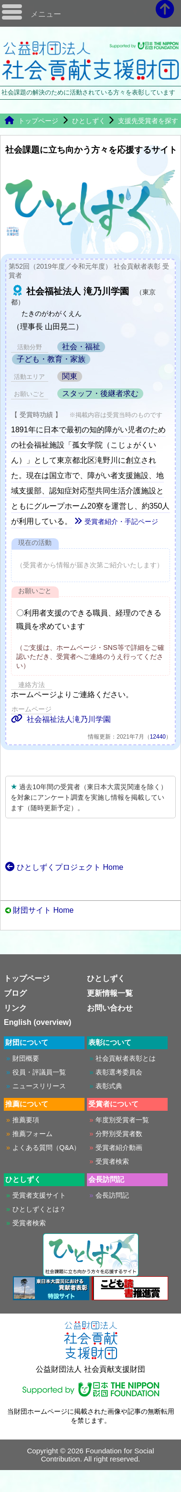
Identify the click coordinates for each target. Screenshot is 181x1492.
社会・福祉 (81, 347)
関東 (69, 376)
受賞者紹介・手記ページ (116, 521)
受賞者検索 (112, 1161)
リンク (15, 1008)
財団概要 (25, 1058)
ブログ (15, 993)
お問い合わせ (110, 1008)
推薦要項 (25, 1120)
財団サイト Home (43, 910)
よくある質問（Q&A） (46, 1147)
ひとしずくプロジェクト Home (64, 867)
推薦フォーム (32, 1133)
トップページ (31, 121)
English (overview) (37, 1022)
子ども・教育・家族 (51, 359)
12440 (158, 736)
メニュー (46, 14)
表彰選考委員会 (119, 1072)
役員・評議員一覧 (39, 1072)
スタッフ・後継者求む (100, 393)
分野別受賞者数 (119, 1133)
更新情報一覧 (110, 993)
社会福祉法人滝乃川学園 (61, 719)
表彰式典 (109, 1086)
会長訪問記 (112, 1195)
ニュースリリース (39, 1086)
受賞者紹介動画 (119, 1147)
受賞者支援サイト (39, 1195)
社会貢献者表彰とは (126, 1058)
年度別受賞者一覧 (122, 1120)
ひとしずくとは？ (39, 1209)
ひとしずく (89, 121)
